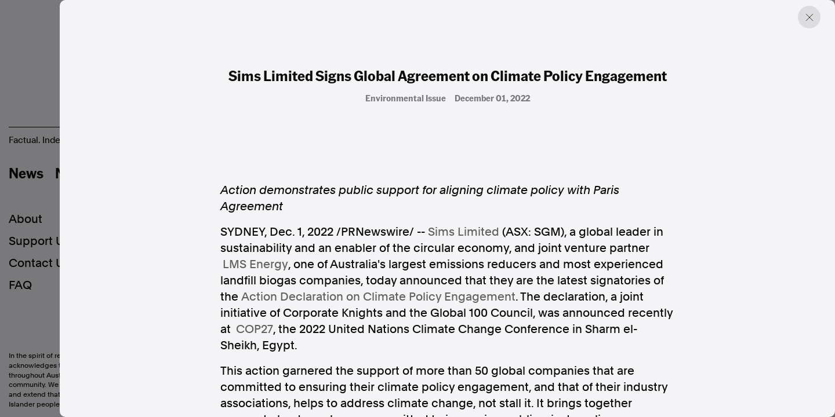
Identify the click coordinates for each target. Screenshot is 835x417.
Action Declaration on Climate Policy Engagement (378, 296)
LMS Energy (255, 264)
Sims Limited (463, 232)
